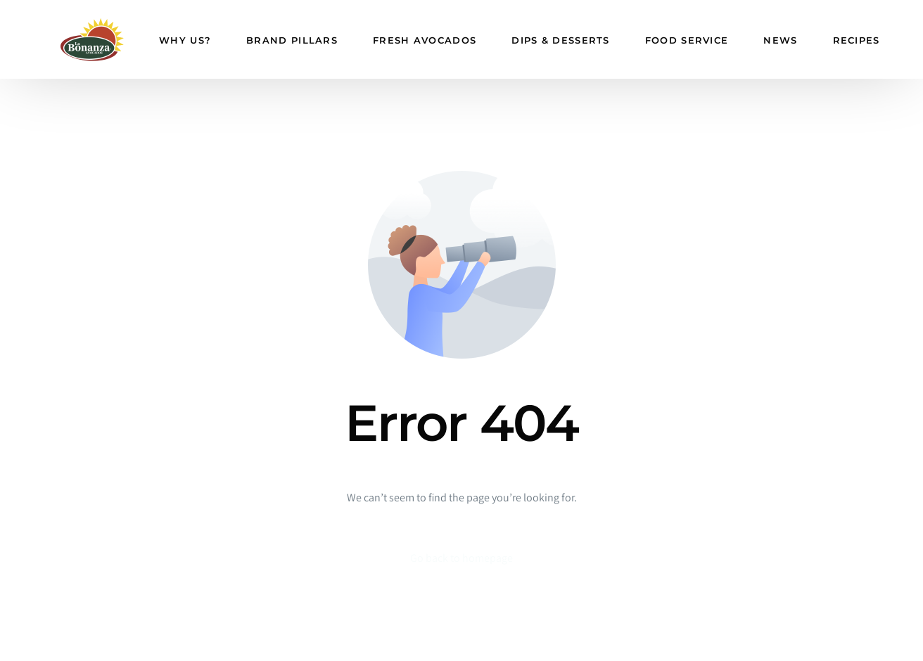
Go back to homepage (461, 558)
